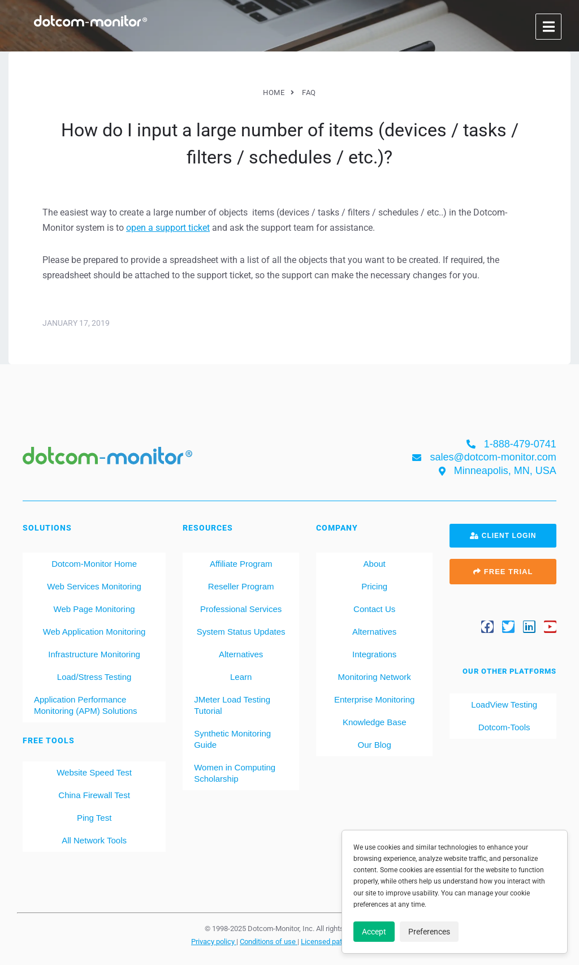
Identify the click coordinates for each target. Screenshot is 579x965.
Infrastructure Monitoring (94, 654)
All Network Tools (94, 840)
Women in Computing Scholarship (234, 772)
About (375, 563)
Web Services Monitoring (94, 586)
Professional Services (241, 609)
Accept (374, 931)
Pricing (374, 586)
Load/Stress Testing (94, 677)
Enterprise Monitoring (374, 699)
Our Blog (374, 744)
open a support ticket (168, 227)
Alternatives (241, 654)
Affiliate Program (241, 563)
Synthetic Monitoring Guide (232, 739)
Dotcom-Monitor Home (94, 563)
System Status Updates (241, 631)
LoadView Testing (503, 704)
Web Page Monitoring (94, 609)
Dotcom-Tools (503, 727)
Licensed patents (329, 941)
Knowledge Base (375, 722)
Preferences (429, 931)
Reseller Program (241, 586)
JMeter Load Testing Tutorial (232, 705)
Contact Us (374, 609)
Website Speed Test (94, 772)
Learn (241, 677)
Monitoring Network (374, 677)
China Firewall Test (93, 795)
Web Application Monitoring (94, 631)
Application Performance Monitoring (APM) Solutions (85, 705)
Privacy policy (213, 941)
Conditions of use (268, 941)
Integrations (374, 654)
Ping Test (94, 817)
